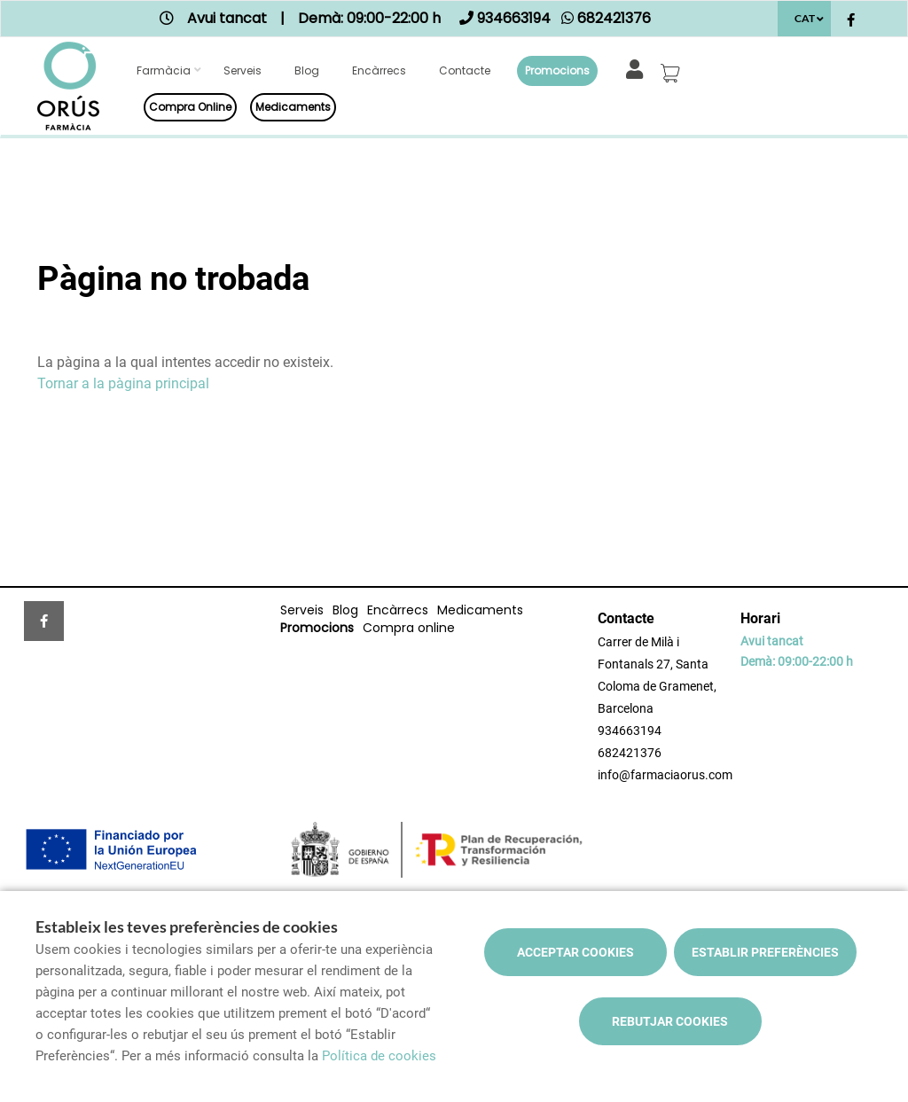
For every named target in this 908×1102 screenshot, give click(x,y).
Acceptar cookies (575, 952)
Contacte (464, 70)
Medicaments (293, 106)
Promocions (557, 70)
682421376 (629, 753)
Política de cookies (379, 1056)
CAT (804, 18)
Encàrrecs (379, 70)
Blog (306, 70)
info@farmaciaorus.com (665, 775)
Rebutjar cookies (670, 1021)
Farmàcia (164, 70)
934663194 (629, 730)
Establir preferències (765, 952)
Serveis (242, 70)
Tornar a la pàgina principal (123, 383)
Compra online (190, 106)
